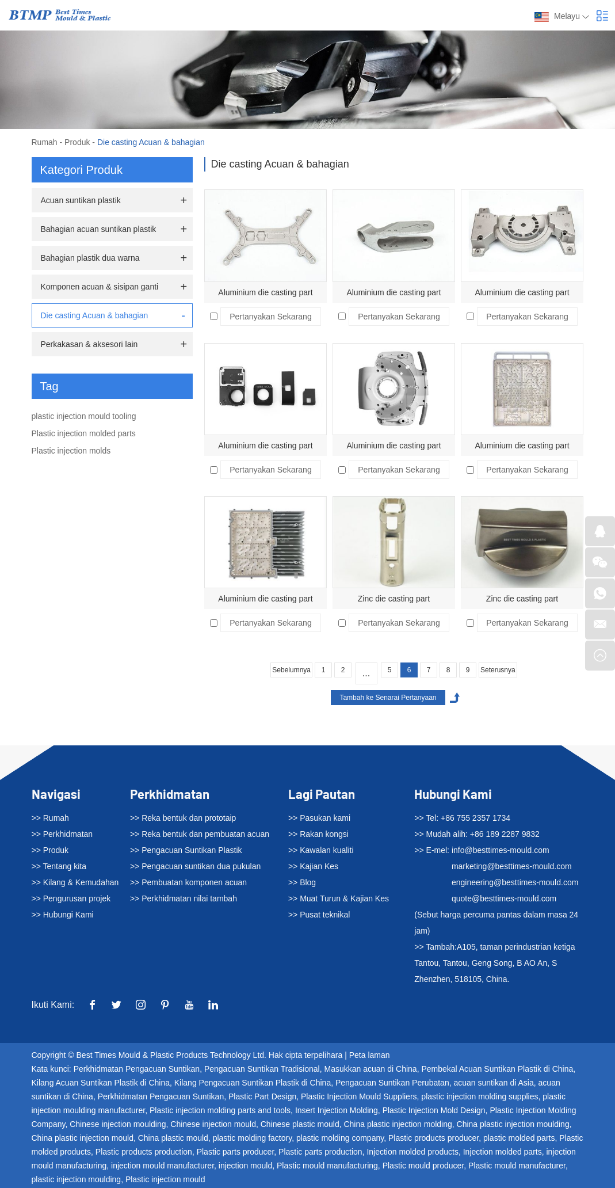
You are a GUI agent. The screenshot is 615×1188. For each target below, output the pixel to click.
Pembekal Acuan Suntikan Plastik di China (497, 1068)
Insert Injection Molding (336, 1110)
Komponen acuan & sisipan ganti (100, 286)
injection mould (245, 1165)
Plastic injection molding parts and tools (220, 1110)
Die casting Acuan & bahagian (151, 142)
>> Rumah (50, 818)
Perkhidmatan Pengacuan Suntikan (137, 1068)
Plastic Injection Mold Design (434, 1110)
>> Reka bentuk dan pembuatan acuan (199, 834)
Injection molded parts (502, 1151)
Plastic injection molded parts (84, 433)
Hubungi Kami (453, 793)
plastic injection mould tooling (84, 416)
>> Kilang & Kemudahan (75, 882)
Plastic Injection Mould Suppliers (359, 1096)
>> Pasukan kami (319, 818)
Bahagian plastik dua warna (90, 257)
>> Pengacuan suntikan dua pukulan (195, 866)
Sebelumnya (291, 670)
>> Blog (302, 882)
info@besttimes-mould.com (500, 850)
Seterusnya (497, 670)
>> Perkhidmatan (62, 834)
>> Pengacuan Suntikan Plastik (186, 850)
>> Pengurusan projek (71, 898)
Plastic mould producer (423, 1165)
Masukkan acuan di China (370, 1068)
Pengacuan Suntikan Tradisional (262, 1068)
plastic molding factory (252, 1138)
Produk (77, 142)
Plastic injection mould (165, 1179)
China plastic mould (173, 1138)
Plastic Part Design (262, 1096)
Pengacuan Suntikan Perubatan (392, 1082)
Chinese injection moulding (118, 1124)
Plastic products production (144, 1151)
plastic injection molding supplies (479, 1096)
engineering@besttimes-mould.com (515, 882)
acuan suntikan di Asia (493, 1082)
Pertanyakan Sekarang (270, 316)
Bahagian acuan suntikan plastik (98, 229)
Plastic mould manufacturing (327, 1165)
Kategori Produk (81, 169)
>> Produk (50, 850)
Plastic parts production (320, 1151)
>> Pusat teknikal (319, 914)
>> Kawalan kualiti (321, 850)
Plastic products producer (433, 1138)
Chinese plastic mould (300, 1124)
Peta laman (369, 1055)
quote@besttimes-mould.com (504, 898)
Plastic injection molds (71, 450)
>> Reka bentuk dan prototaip (183, 818)
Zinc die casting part (394, 598)
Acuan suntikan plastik (81, 200)
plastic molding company (340, 1138)
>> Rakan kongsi (318, 834)
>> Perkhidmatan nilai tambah (183, 898)
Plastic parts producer (235, 1151)
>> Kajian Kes (313, 866)
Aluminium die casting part (265, 292)
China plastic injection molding (397, 1124)
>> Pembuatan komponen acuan (188, 882)
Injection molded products (412, 1151)
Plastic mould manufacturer (517, 1165)
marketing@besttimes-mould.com (512, 866)
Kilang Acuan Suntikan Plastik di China (101, 1082)
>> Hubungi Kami (63, 914)
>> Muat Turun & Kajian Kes (338, 898)
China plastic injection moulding (513, 1124)
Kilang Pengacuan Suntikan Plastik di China (252, 1082)
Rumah (45, 142)
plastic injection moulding (76, 1179)
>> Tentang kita (59, 866)
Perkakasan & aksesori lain (89, 344)
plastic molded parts (519, 1138)
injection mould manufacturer (162, 1165)
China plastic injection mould (82, 1138)
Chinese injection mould (213, 1124)
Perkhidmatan (169, 793)
